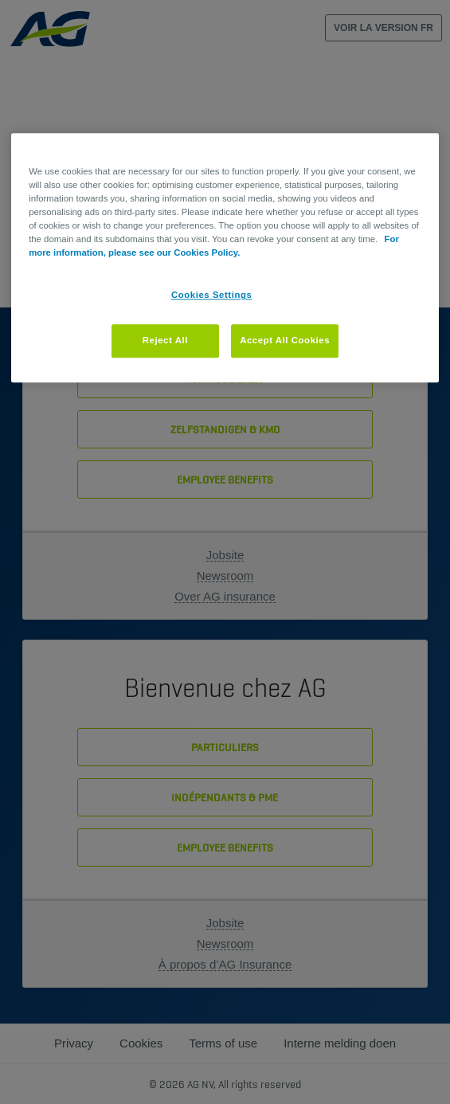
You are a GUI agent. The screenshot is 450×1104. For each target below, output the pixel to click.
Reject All (165, 341)
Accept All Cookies (285, 341)
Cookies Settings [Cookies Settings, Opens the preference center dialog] (211, 295)
